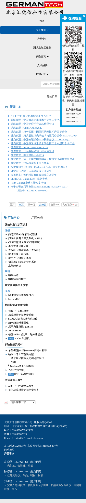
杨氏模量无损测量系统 (21, 314)
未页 (21, 204)
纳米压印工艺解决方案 (21, 354)
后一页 (42, 204)
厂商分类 (37, 217)
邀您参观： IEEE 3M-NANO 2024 (29, 147)
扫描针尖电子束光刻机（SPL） (25, 238)
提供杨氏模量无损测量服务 (23, 389)
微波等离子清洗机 (18, 253)
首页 (42, 21)
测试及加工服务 (42, 47)
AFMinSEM (14, 330)
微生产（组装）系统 (19, 257)
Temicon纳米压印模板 (22, 366)
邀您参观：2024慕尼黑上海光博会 (30, 163)
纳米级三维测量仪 (18, 322)
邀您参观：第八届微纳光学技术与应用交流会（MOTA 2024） (45, 135)
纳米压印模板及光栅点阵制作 (27, 358)
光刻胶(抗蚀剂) (16, 370)
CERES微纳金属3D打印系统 (24, 242)
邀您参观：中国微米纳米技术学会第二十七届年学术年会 (43, 119)
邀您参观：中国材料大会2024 (27, 155)
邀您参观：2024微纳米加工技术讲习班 (32, 151)
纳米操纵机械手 (17, 279)
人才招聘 (42, 65)
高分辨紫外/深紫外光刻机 (22, 234)
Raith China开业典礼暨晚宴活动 (28, 182)
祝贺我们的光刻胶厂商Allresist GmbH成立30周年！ (39, 167)
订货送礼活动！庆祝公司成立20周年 (31, 170)
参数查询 (42, 56)
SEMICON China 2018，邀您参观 (29, 178)
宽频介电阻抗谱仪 (18, 310)
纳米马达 (13, 275)
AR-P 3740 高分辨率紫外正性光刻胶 (31, 115)
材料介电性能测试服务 (21, 385)
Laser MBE (14, 298)
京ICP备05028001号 (15, 445)
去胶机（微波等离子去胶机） (25, 250)
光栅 (13, 362)
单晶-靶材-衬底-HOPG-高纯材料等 (27, 350)
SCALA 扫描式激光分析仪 (23, 318)
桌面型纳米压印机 (18, 246)
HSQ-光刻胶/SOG (21, 373)
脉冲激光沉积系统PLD (21, 295)
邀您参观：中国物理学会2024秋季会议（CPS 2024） (40, 139)
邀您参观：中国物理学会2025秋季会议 (32, 123)
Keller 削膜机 (19, 338)
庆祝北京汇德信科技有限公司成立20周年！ (35, 174)
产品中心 (42, 38)
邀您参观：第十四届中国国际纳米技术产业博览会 (39, 131)
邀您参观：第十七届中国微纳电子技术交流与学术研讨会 (43, 159)
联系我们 (42, 74)
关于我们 (42, 29)
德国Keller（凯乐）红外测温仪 (25, 334)
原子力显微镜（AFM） (21, 326)
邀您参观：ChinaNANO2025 (26, 127)
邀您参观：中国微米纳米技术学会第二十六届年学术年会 (43, 143)
